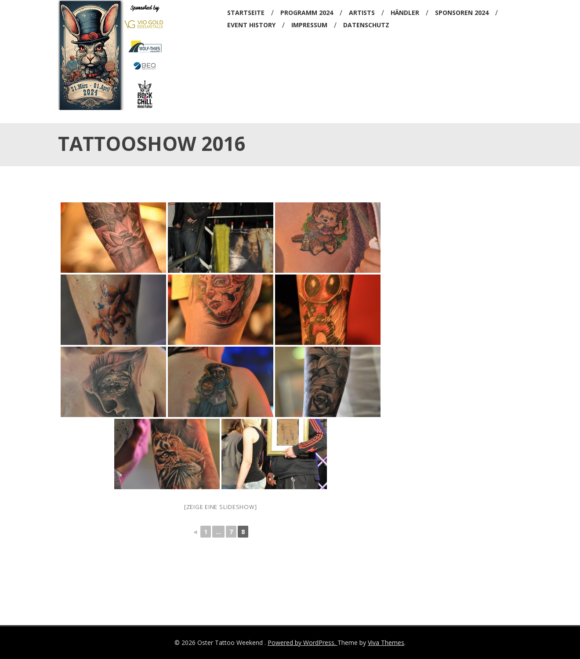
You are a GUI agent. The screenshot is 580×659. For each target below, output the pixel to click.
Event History (251, 25)
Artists (362, 12)
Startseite (246, 12)
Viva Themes (386, 642)
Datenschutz (366, 25)
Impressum (309, 25)
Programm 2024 (306, 12)
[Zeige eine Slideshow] (220, 507)
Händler (405, 12)
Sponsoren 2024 (462, 12)
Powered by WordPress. (302, 642)
